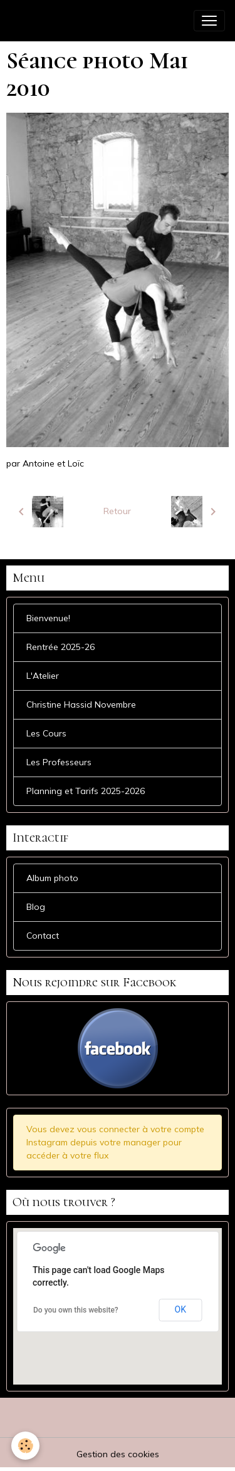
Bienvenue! (48, 618)
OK (180, 1309)
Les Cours (46, 733)
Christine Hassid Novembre (81, 704)
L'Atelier (42, 675)
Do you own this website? (75, 1310)
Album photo (52, 878)
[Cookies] (25, 1446)
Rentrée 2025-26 (60, 647)
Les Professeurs (58, 762)
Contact (42, 935)
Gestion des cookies (117, 1454)
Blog (35, 906)
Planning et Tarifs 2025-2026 (85, 791)
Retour (117, 511)
